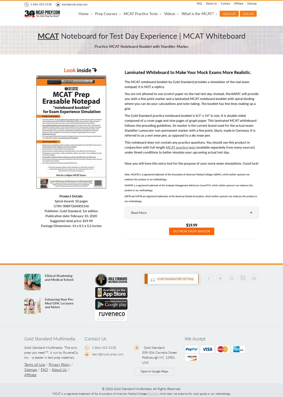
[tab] (192, 212)
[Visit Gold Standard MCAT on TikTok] (243, 278)
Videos (171, 14)
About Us (211, 3)
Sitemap (252, 3)
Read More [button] (139, 212)
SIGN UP (229, 14)
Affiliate (238, 3)
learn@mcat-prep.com (72, 4)
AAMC (153, 393)
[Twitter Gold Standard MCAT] (220, 278)
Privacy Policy (59, 364)
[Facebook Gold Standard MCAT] (209, 278)
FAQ (199, 3)
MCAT (48, 35)
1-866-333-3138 (38, 4)
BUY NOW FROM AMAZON (191, 231)
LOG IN (248, 14)
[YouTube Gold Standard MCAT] (254, 278)
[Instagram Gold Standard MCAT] (231, 278)
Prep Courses (108, 14)
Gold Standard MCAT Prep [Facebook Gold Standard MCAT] (175, 279)
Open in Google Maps (154, 371)
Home (85, 14)
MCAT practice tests (181, 147)
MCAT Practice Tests (142, 14)
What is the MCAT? (199, 14)
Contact (225, 3)
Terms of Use (34, 364)
